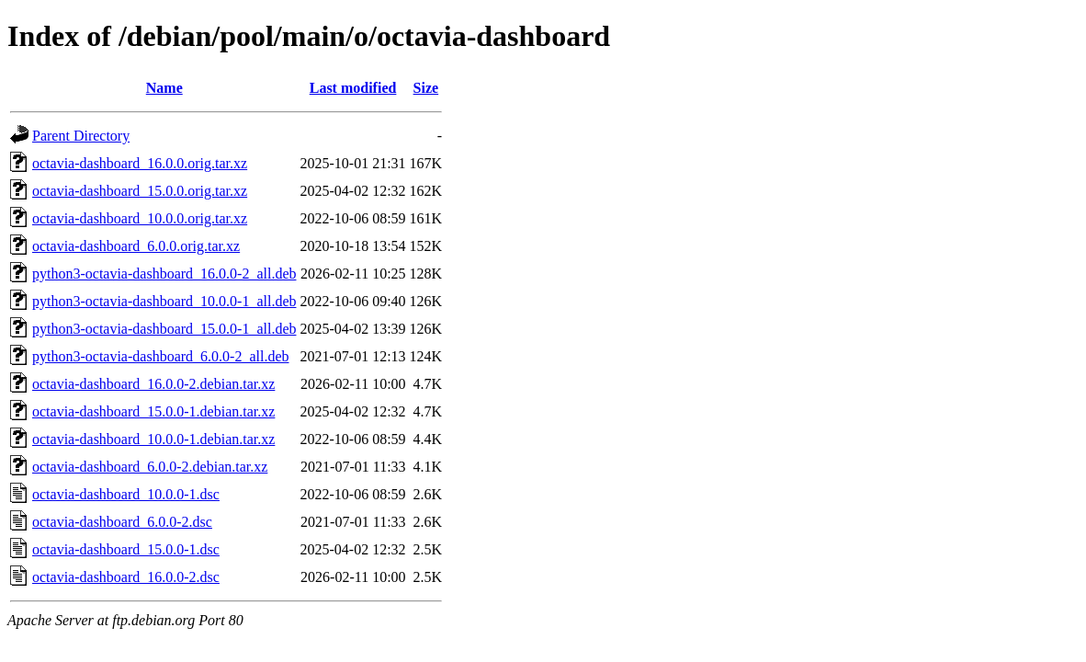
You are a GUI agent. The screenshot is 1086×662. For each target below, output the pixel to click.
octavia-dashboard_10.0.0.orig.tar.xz (139, 218)
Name (164, 88)
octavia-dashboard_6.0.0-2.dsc (122, 522)
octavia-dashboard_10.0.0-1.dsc (126, 494)
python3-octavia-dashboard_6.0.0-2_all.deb (160, 356)
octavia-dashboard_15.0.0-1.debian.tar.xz (153, 411)
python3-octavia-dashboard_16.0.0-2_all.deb (164, 273)
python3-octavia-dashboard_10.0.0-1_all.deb (164, 301)
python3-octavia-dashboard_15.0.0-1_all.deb (164, 329)
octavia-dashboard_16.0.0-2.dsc (126, 577)
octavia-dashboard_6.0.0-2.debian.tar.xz (149, 466)
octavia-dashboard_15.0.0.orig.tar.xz (139, 191)
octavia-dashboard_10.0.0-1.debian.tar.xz (153, 439)
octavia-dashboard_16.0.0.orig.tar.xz (139, 163)
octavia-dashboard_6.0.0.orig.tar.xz (136, 246)
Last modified (353, 88)
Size (426, 88)
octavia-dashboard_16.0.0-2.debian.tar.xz (153, 384)
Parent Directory (81, 135)
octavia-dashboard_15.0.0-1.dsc (126, 549)
